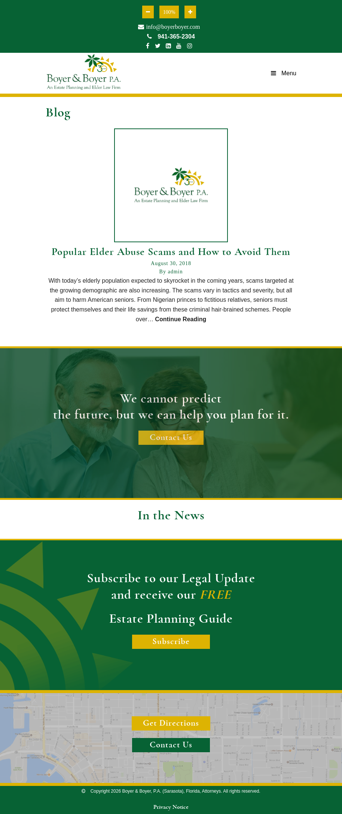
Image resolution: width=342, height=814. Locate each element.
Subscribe (171, 641)
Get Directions (171, 723)
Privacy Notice (171, 807)
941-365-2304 (171, 36)
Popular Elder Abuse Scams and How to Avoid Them (171, 252)
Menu (283, 73)
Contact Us (171, 437)
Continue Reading (180, 319)
